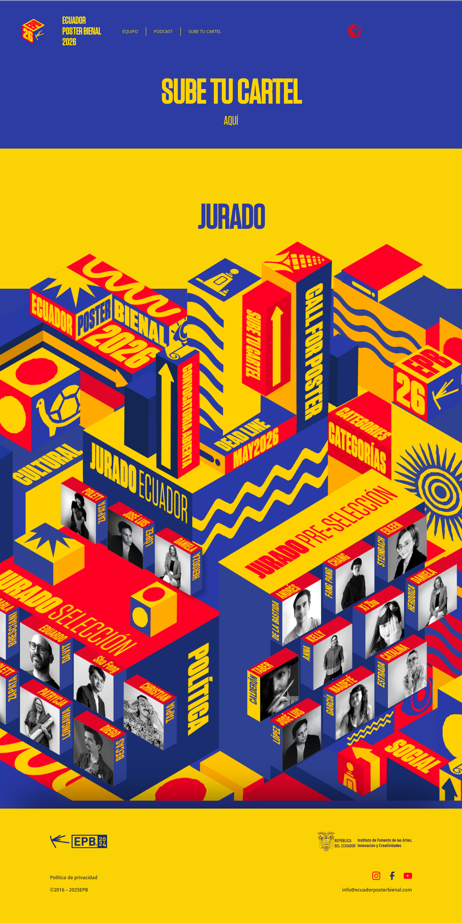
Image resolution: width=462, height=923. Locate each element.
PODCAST (163, 31)
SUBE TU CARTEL (204, 31)
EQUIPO (130, 31)
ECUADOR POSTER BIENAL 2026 (83, 31)
